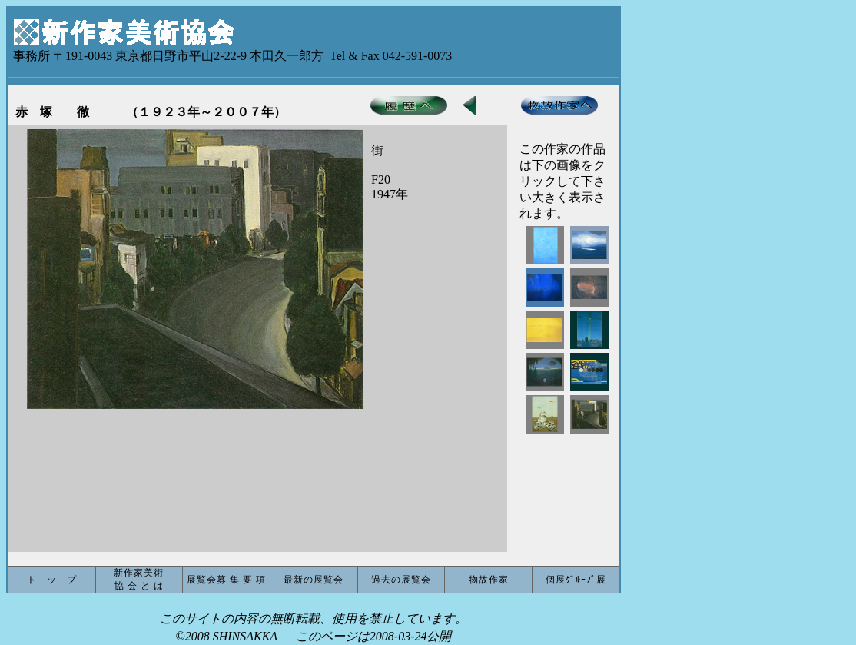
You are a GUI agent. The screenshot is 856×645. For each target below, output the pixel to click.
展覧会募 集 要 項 (226, 579)
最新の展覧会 (313, 579)
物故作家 (489, 579)
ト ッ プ (52, 579)
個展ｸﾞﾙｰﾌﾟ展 (576, 579)
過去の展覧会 (401, 579)
